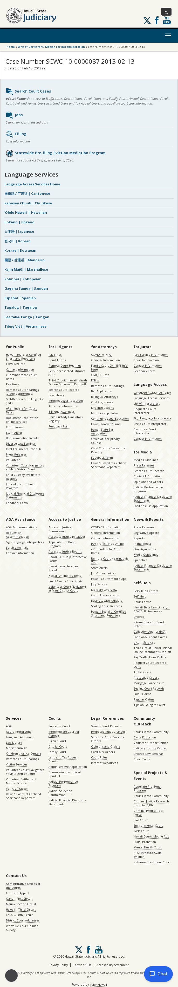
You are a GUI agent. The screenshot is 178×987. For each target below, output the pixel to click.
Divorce (139, 617)
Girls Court (141, 831)
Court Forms (14, 427)
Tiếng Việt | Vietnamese (25, 326)
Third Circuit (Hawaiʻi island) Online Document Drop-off (68, 382)
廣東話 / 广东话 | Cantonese (27, 193)
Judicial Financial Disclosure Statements (25, 495)
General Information (105, 360)
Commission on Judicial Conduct (65, 774)
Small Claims (142, 694)
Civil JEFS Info (100, 375)
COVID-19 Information (106, 527)
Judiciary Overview (104, 590)
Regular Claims (144, 699)
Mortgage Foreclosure (149, 683)
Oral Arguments (102, 402)
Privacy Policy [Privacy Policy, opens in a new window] (58, 965)
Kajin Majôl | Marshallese (26, 269)
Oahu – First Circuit (19, 898)
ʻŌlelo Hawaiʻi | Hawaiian (25, 212)
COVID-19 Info (15, 364)
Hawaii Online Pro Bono (65, 575)
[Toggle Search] (166, 12)
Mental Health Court (148, 847)
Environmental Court (148, 825)
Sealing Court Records (106, 606)
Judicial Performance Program (20, 486)
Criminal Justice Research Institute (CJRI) (151, 803)
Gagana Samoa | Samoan (26, 288)
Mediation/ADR (16, 748)
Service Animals (17, 547)
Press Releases (16, 454)
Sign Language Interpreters (152, 418)
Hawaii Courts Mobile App (109, 579)
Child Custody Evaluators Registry (23, 476)
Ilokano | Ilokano (19, 222)
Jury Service (99, 584)
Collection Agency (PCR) (150, 631)
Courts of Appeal (17, 893)
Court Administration (105, 595)
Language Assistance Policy (152, 392)
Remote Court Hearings (65, 365)
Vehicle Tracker (17, 788)
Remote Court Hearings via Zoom (109, 560)
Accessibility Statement (113, 965)
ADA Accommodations (21, 527)
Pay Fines (12, 384)
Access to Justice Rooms (65, 551)
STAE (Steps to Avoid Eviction (148, 855)
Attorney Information (63, 406)
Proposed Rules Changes (108, 731)
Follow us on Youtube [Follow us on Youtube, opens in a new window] (167, 20)
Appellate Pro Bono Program (62, 544)
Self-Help (140, 596)
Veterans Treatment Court (152, 862)
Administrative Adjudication (68, 767)
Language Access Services (151, 398)
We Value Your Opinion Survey (22, 928)
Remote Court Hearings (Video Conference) (22, 391)
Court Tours (142, 759)
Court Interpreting (18, 731)
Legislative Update (146, 533)
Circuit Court (57, 741)
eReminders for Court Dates (21, 377)
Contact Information (20, 369)
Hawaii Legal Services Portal (63, 568)
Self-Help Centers (146, 591)
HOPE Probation (145, 842)
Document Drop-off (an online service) (22, 420)
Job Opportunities (103, 573)
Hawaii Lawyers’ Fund (106, 424)
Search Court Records (64, 390)
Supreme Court (59, 726)
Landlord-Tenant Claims (150, 637)
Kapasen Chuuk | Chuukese (28, 203)
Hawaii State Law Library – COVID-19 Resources (152, 609)
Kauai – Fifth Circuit (19, 915)
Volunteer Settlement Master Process (21, 781)
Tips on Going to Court (149, 705)
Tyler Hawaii (98, 984)
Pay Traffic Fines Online (107, 544)
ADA (9, 726)
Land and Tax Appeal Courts (63, 759)
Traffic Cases (142, 672)
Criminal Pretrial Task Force (148, 812)
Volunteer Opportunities (151, 743)
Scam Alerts (14, 432)
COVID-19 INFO (101, 354)
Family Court (57, 752)
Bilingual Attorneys (61, 411)
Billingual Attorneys (104, 397)
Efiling (15, 134)
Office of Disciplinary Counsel (105, 441)
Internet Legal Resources (66, 400)
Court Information (146, 360)
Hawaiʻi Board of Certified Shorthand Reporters (23, 356)
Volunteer (13, 460)
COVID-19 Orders (103, 752)
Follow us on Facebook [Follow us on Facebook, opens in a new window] (157, 20)
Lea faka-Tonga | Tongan (26, 317)
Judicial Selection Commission (60, 793)
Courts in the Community (151, 732)
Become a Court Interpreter (145, 431)
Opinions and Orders (148, 482)
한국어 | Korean (17, 241)
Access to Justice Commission (60, 529)
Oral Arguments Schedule (24, 449)
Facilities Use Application (151, 506)
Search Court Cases (28, 91)
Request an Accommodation (17, 534)
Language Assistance (20, 737)
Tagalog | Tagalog (20, 307)
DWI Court (141, 820)
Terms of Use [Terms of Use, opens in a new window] (82, 965)
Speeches (140, 560)
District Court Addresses (22, 920)
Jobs (14, 115)
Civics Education (145, 737)
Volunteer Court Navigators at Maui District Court (25, 467)
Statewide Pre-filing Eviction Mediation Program (55, 153)
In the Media (142, 544)
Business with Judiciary (106, 600)
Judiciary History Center (150, 748)
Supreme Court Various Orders (107, 739)
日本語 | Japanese (19, 231)
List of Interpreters (147, 403)
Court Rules (99, 757)
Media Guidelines (146, 460)
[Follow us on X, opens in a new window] (147, 20)
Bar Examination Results (22, 438)
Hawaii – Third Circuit (21, 909)
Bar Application (101, 391)
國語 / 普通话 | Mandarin (24, 260)
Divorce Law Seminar (21, 443)
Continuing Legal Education (110, 418)
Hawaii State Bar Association (102, 431)
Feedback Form (17, 503)
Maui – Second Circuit (21, 904)
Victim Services (144, 642)
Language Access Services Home (32, 184)
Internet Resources (104, 763)
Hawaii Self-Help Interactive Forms (68, 559)
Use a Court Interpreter (150, 424)
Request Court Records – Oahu (151, 664)
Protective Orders (146, 677)
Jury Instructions (102, 408)
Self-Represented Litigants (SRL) (24, 401)
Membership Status (104, 413)
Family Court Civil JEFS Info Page (109, 367)
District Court (58, 746)
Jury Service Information (151, 354)
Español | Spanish (20, 298)
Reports (139, 538)
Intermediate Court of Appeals (64, 733)
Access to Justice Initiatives (67, 536)
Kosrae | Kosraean (20, 250)
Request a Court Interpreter (145, 411)
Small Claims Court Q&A (65, 581)
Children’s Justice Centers (23, 753)
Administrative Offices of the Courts (23, 885)
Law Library (57, 395)
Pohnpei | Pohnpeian (23, 279)
